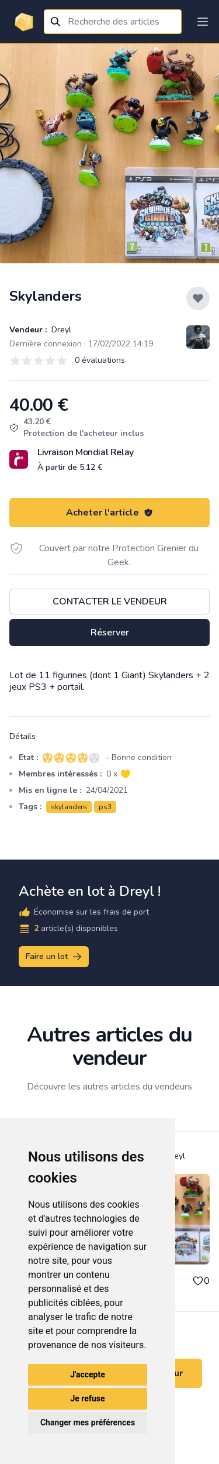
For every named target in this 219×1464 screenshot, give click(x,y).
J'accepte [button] (87, 1374)
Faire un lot (54, 957)
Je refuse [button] (87, 1398)
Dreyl (60, 329)
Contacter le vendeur (110, 601)
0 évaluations (100, 360)
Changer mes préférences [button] (87, 1422)
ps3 (105, 807)
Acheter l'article (109, 512)
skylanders (69, 807)
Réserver (110, 632)
